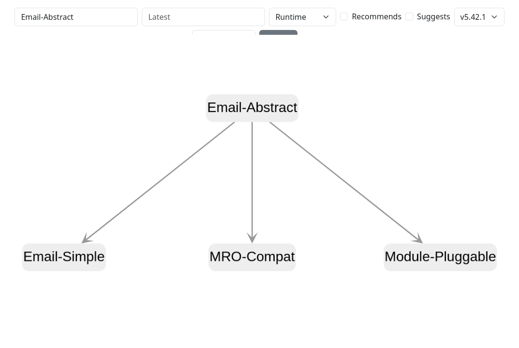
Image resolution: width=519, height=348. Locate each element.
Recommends (376, 16)
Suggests (433, 16)
